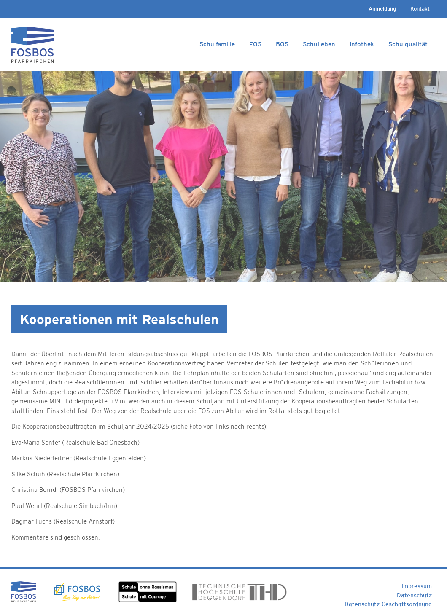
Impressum (416, 586)
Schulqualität (408, 44)
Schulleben (319, 44)
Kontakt (420, 8)
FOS (255, 44)
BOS (282, 44)
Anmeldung (382, 8)
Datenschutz (414, 595)
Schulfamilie (217, 44)
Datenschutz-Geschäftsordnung (388, 604)
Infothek (362, 44)
